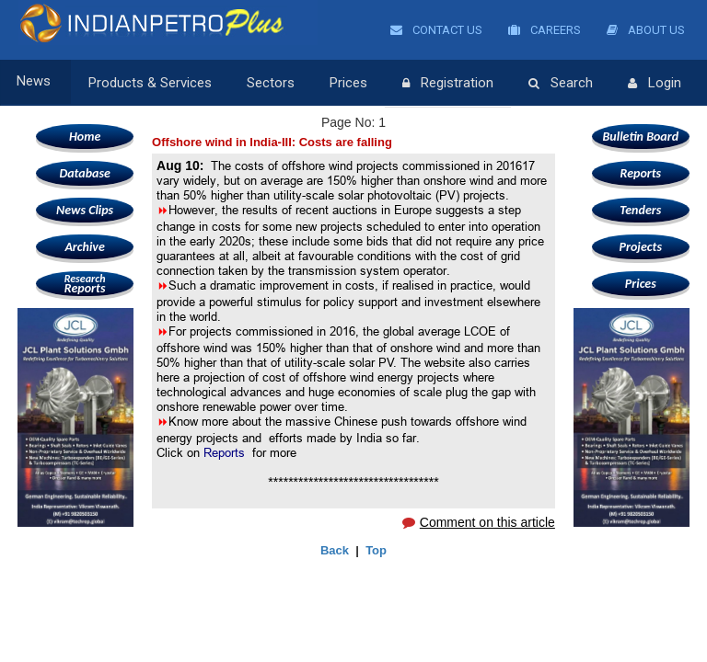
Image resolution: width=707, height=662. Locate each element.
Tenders (640, 210)
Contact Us (436, 30)
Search (559, 84)
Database (84, 173)
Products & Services (149, 82)
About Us (646, 30)
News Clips (84, 210)
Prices (347, 82)
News (35, 82)
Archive (84, 247)
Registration (447, 84)
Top (376, 550)
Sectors (270, 82)
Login (653, 84)
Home (84, 136)
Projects (641, 247)
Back (334, 550)
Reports (84, 283)
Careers (544, 30)
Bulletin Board (641, 136)
